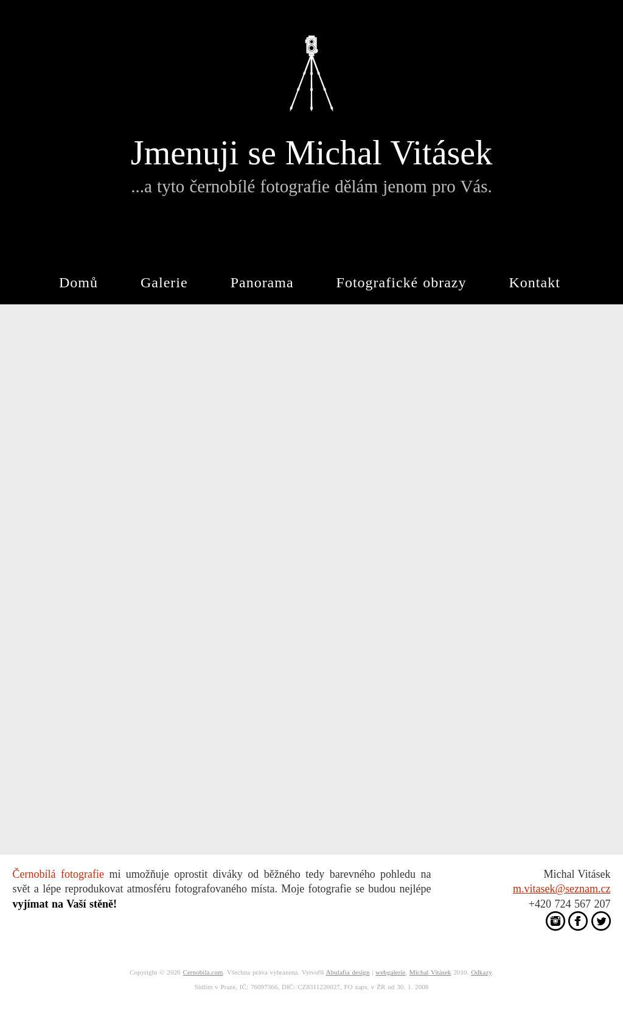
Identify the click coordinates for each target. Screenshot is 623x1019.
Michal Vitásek (430, 972)
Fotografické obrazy (401, 282)
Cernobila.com (203, 972)
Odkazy (481, 972)
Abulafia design (348, 972)
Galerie (164, 282)
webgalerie (390, 972)
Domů (78, 282)
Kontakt (534, 282)
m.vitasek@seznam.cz (562, 889)
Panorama (262, 282)
